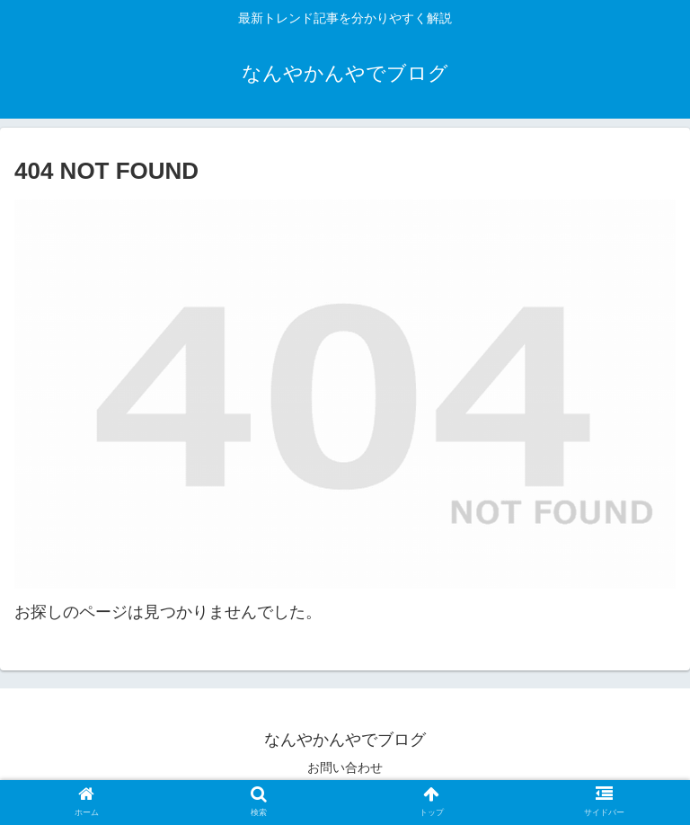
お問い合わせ (345, 767)
